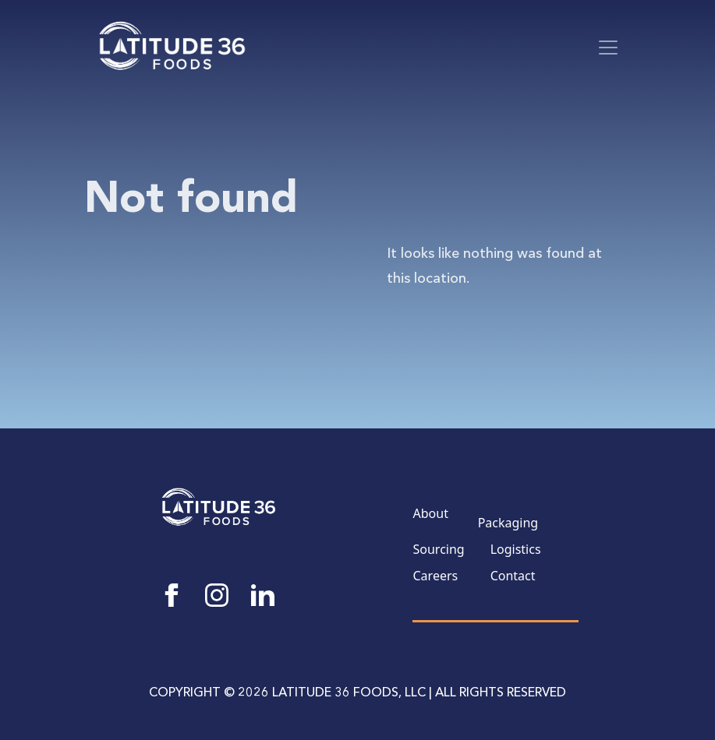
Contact (513, 575)
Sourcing (439, 549)
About (430, 513)
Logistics (515, 549)
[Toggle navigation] (608, 47)
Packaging (508, 522)
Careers (435, 575)
